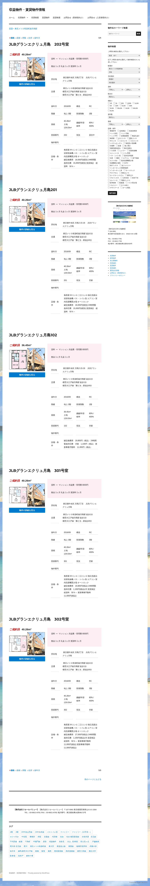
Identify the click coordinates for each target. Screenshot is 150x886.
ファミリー (64, 832)
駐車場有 (113, 183)
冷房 (111, 158)
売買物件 (21, 17)
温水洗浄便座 (128, 155)
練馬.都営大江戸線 (25, 851)
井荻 (39, 837)
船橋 (37, 851)
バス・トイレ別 (115, 155)
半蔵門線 (36, 841)
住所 (29, 38)
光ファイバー (126, 165)
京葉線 (46, 837)
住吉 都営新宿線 (72, 837)
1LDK (137, 103)
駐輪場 (122, 183)
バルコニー (114, 185)
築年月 (36, 38)
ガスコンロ (122, 138)
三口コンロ (134, 141)
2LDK (124, 106)
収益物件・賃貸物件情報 (27, 10)
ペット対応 (114, 133)
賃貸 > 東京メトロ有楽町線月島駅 (23, 29)
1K (116, 103)
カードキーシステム (117, 175)
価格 (11, 38)
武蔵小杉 (93, 846)
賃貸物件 (46, 17)
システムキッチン (116, 143)
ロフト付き (14, 837)
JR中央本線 (39, 832)
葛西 (49, 851)
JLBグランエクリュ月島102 (33, 335)
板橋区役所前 (81, 846)
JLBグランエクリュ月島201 (33, 189)
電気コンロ (133, 138)
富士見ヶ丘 (84, 841)
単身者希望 (133, 131)
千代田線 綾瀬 (16, 841)
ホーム (12, 17)
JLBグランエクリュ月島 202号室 (39, 44)
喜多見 (61, 841)
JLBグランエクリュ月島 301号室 (38, 470)
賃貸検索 (56, 17)
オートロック (130, 170)
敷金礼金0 (135, 136)
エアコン (126, 158)
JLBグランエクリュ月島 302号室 (39, 619)
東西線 (71, 846)
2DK (116, 106)
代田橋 (54, 837)
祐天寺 (12, 851)
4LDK (127, 108)
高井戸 (20, 856)
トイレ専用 (126, 153)
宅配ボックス (125, 180)
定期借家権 (125, 136)
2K (111, 106)
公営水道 (126, 178)
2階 (11, 832)
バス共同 (113, 151)
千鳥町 (27, 841)
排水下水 (135, 178)
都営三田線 (81, 851)
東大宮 (51, 846)
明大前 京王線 (15, 846)
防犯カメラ (125, 173)
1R (111, 103)
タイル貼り (125, 185)
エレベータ (114, 180)
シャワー (123, 151)
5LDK (112, 111)
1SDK (129, 103)
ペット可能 (125, 133)
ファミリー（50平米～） (82, 832)
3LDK (112, 108)
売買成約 (113, 263)
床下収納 (136, 158)
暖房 (118, 158)
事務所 (32, 837)
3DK (130, 106)
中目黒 (24, 837)
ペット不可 (114, 136)
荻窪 (43, 851)
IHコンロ (113, 141)
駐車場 (12, 856)
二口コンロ (123, 141)
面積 (17, 38)
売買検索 (35, 17)
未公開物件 (114, 260)
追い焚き (128, 146)
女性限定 (123, 131)
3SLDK (119, 108)
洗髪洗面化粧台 (115, 148)
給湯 (119, 146)
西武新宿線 (58, 851)
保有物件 (113, 258)
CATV (126, 163)
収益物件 (52, 841)
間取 (23, 38)
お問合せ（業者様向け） (74, 17)
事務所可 (113, 131)
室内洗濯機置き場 (127, 160)
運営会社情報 (114, 270)
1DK (122, 103)
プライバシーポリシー (117, 275)
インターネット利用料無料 (119, 168)
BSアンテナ (114, 165)
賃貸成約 (113, 268)
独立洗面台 (128, 148)
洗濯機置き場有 (115, 163)
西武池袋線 (70, 851)
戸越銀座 (95, 841)
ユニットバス (114, 153)
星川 (25, 846)
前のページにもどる (92, 779)
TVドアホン (114, 173)
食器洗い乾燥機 (131, 143)
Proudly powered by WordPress (38, 873)
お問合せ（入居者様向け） (99, 17)
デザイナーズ (114, 188)
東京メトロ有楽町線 (38, 846)
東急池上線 (61, 846)
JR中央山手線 (26, 832)
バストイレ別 (52, 832)
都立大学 (92, 851)
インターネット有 (116, 170)
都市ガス (130, 175)
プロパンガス (114, 178)
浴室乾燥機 (133, 151)
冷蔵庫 (112, 146)
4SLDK (135, 108)
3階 (17, 832)
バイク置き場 (132, 183)
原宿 (44, 841)
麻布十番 (29, 856)
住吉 (62, 837)
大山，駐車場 (72, 841)
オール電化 (126, 188)
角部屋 (112, 138)
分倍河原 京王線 (89, 837)
